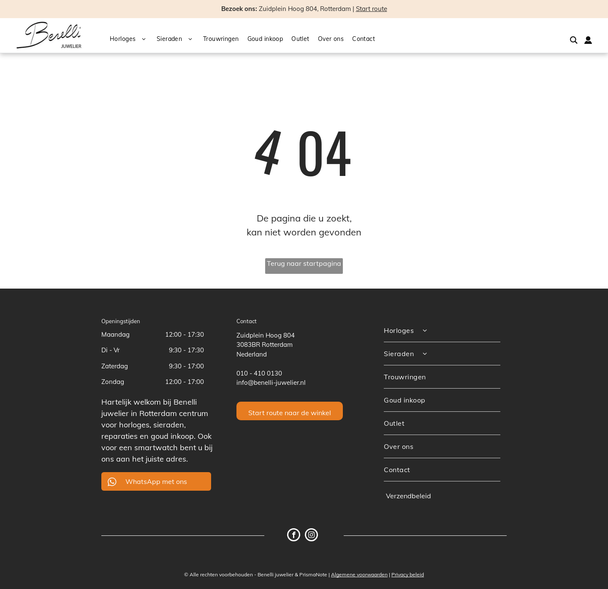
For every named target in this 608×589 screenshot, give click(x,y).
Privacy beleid (407, 574)
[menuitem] (133, 39)
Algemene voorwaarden (359, 574)
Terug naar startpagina (304, 263)
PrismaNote (313, 574)
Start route (371, 9)
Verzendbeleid (408, 496)
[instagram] (311, 535)
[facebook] (293, 535)
